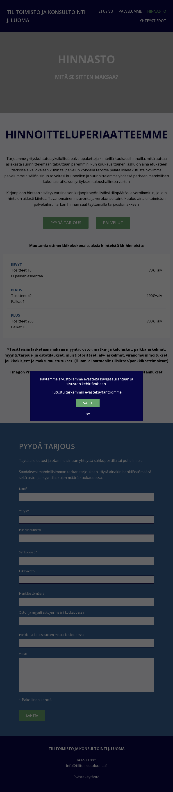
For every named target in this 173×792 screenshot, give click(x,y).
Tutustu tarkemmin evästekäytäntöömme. (86, 392)
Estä (88, 414)
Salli (87, 403)
